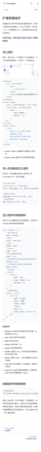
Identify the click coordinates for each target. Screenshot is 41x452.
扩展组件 (23, 38)
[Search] (31, 4)
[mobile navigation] (37, 3)
